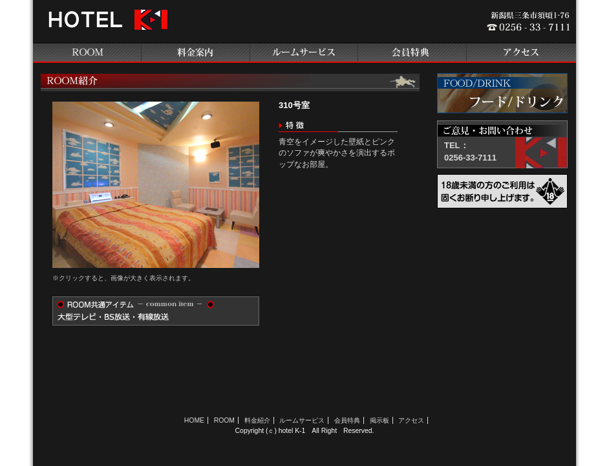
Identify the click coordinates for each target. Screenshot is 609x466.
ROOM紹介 (87, 53)
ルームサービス (304, 53)
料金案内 (196, 53)
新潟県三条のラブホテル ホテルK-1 (106, 24)
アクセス (521, 53)
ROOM (224, 420)
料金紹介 (257, 420)
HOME (194, 420)
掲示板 (379, 420)
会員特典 (413, 53)
